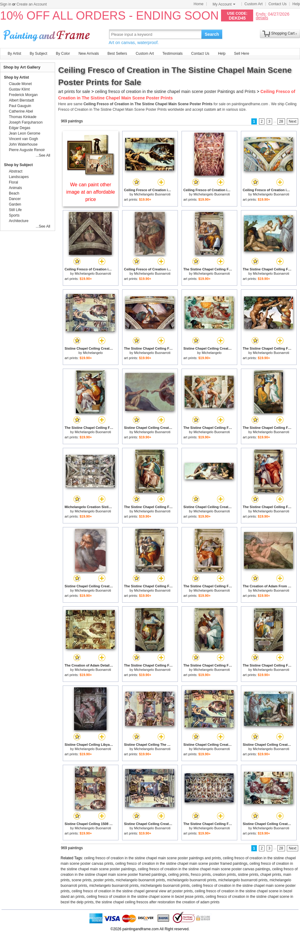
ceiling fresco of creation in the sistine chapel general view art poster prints (132, 891)
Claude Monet (20, 84)
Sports (14, 215)
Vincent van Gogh (23, 139)
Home (199, 4)
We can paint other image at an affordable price (90, 192)
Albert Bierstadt (21, 100)
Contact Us (277, 4)
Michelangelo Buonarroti (152, 194)
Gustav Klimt (19, 89)
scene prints (82, 880)
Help (296, 4)
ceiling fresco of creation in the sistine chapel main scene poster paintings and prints (152, 858)
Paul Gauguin (20, 106)
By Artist (14, 53)
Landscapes (19, 177)
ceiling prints (178, 874)
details (262, 18)
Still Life (15, 210)
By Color (63, 53)
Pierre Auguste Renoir (27, 150)
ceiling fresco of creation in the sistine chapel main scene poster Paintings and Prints (175, 91)
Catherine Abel (21, 111)
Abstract (15, 171)
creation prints (224, 874)
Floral (13, 182)
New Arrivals (88, 53)
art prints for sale (74, 91)
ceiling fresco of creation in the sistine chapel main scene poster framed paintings (181, 863)
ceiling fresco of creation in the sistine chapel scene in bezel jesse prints (145, 896)
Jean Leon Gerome (24, 133)
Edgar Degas (19, 128)
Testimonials (172, 53)
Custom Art (254, 4)
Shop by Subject (18, 165)
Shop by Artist (16, 77)
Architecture (18, 221)
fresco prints (201, 874)
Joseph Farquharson (26, 122)
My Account (224, 4)
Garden (15, 204)
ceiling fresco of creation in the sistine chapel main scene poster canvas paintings (204, 869)
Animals (15, 188)
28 (281, 121)
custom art (212, 109)
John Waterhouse (23, 144)
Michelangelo (93, 353)
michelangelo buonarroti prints (140, 880)
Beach (14, 193)
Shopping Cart (283, 33)
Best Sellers (117, 53)
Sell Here (241, 53)
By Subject (38, 53)
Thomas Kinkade (22, 117)
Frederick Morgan (23, 95)
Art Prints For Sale (47, 34)
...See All (43, 155)
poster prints (103, 880)
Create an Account (32, 4)
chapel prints (270, 874)
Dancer (15, 199)
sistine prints (248, 874)
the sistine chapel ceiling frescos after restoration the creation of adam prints (157, 902)
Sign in (5, 4)
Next (292, 121)
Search (212, 34)
